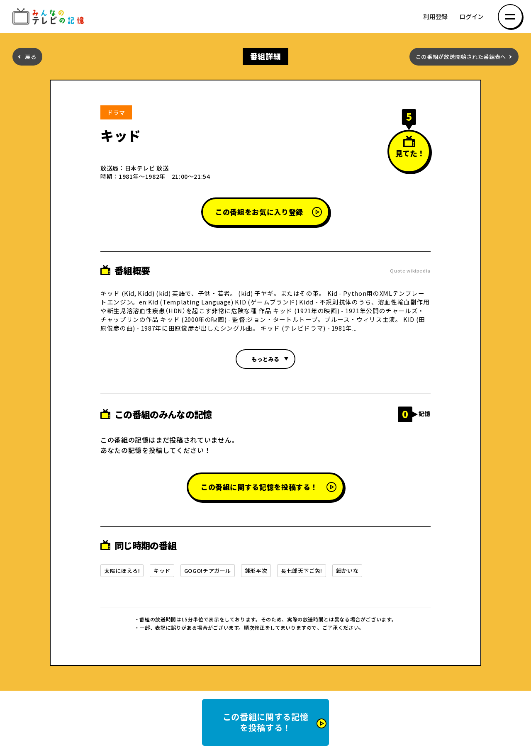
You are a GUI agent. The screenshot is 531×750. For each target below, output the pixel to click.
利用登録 (435, 17)
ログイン (471, 17)
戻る (30, 57)
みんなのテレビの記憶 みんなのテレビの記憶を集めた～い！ (49, 17)
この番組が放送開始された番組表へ (461, 57)
